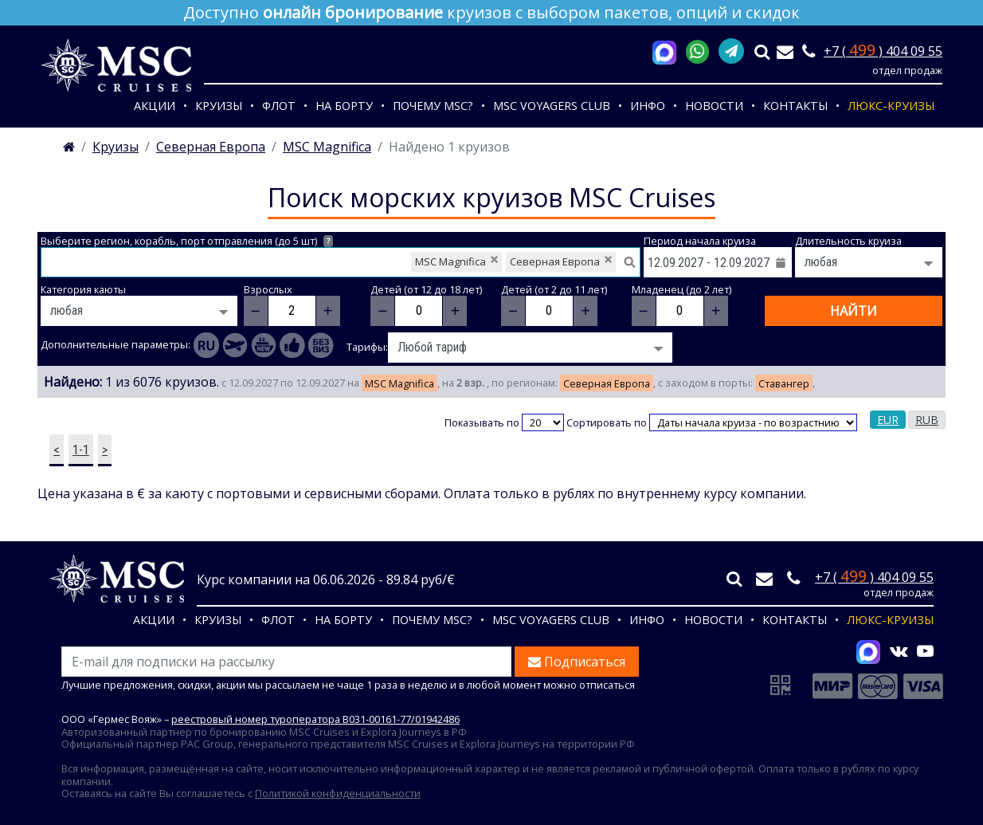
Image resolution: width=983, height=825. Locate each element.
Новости (714, 105)
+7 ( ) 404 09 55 (883, 51)
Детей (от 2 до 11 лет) (554, 290)
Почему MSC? (433, 105)
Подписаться (576, 661)
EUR (888, 419)
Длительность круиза (848, 241)
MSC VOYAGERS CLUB (551, 105)
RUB (926, 419)
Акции (154, 105)
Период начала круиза (700, 241)
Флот (279, 105)
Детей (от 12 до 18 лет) (426, 290)
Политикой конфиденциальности (338, 793)
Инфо (647, 105)
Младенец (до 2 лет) (681, 290)
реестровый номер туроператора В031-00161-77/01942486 (315, 719)
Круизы (218, 105)
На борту (344, 105)
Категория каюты (83, 290)
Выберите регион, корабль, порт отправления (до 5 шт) (187, 241)
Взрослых (268, 290)
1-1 (80, 450)
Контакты (795, 105)
